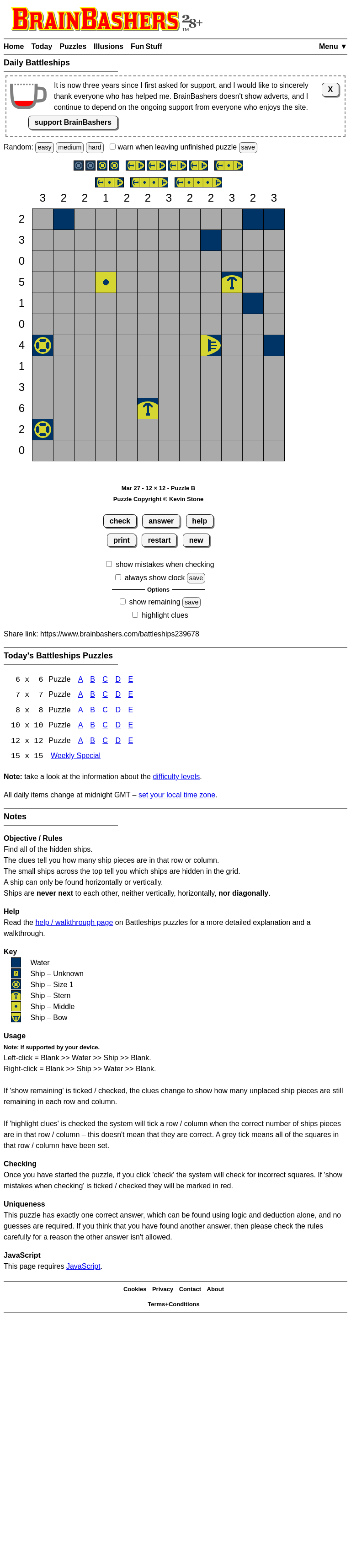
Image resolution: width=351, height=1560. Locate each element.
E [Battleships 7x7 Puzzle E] (130, 696)
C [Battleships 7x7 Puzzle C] (105, 696)
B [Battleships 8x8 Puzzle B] (92, 711)
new (196, 540)
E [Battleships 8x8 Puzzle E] (130, 711)
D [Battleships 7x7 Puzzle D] (118, 696)
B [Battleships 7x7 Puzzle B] (92, 696)
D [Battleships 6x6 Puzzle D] (118, 680)
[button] (42, 219)
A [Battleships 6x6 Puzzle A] (80, 680)
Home (14, 46)
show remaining (155, 602)
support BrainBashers (73, 122)
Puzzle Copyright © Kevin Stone (158, 499)
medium (69, 147)
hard (94, 147)
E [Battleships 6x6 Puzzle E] (130, 680)
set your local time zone (176, 796)
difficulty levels (176, 778)
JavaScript (83, 1268)
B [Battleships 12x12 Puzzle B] (92, 742)
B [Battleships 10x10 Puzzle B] (92, 727)
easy (44, 147)
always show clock (155, 578)
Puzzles (72, 46)
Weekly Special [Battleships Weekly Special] (76, 758)
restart (159, 540)
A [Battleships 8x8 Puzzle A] (80, 711)
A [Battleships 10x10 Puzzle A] (80, 727)
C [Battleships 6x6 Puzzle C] (105, 680)
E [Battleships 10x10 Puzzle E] (130, 727)
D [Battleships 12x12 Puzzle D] (118, 742)
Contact (190, 1290)
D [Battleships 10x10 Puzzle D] (118, 727)
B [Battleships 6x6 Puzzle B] (92, 680)
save (248, 147)
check (120, 521)
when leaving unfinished (183, 147)
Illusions (108, 46)
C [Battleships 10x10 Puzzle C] (105, 727)
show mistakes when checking (165, 564)
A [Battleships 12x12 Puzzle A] (80, 742)
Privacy (162, 1290)
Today (41, 46)
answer (161, 521)
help (199, 521)
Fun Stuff (146, 46)
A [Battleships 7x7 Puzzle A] (80, 696)
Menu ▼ (333, 46)
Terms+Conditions (174, 1305)
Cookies (135, 1290)
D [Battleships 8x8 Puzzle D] (118, 711)
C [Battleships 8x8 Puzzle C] (105, 711)
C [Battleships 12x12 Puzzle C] (105, 742)
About (215, 1290)
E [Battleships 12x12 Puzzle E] (130, 742)
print (121, 540)
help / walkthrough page (74, 924)
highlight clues (165, 615)
